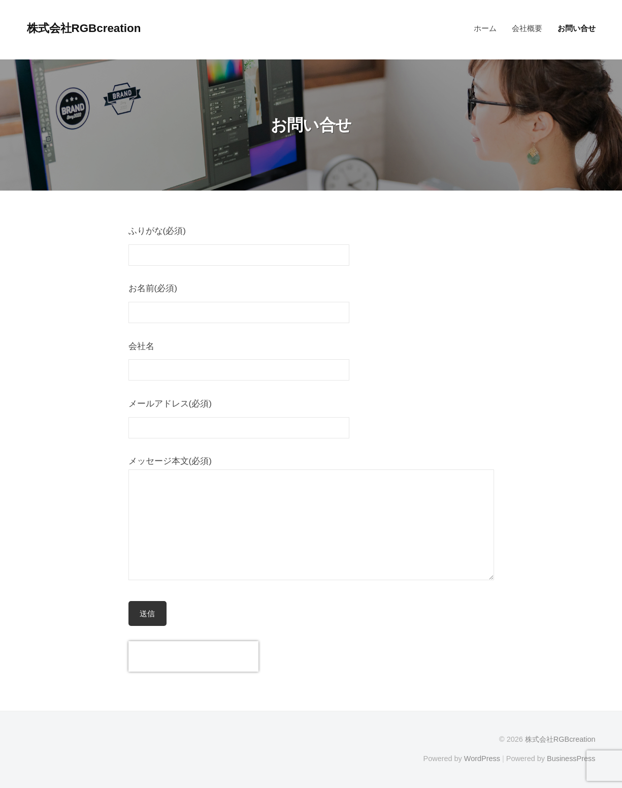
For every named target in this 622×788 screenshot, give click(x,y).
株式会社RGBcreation (84, 28)
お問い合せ (577, 28)
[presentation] (193, 656)
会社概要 (527, 28)
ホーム (485, 28)
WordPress (482, 758)
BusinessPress (571, 758)
